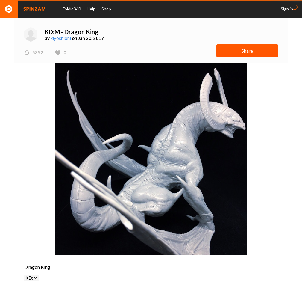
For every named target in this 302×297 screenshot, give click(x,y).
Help (91, 8)
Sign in (287, 8)
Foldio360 (72, 8)
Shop (106, 8)
